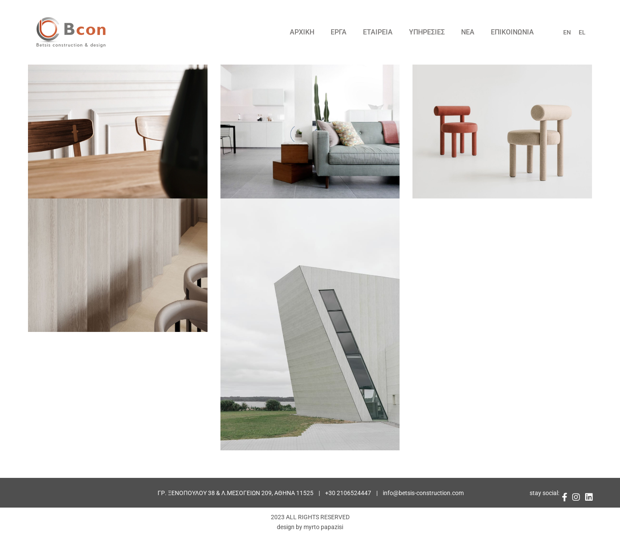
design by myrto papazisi (310, 527)
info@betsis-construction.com (423, 493)
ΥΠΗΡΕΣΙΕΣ (427, 32)
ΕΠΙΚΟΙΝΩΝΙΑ (512, 32)
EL (582, 32)
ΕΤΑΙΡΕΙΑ (378, 32)
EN (567, 32)
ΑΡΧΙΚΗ (302, 32)
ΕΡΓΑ (339, 32)
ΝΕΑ (467, 32)
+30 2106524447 (348, 493)
